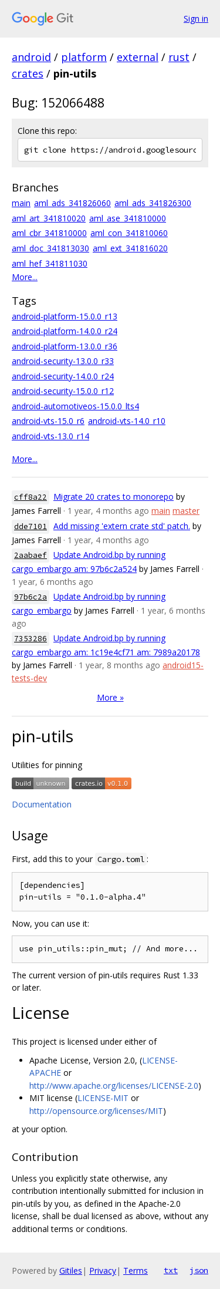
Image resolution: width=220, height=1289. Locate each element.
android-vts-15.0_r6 (48, 420)
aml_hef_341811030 (49, 263)
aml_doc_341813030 (50, 248)
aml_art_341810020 (49, 218)
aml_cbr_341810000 (49, 232)
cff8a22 (30, 497)
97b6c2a (30, 597)
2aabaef (30, 555)
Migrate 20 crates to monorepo (113, 496)
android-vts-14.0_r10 (126, 420)
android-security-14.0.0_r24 (63, 376)
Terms (135, 1270)
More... (25, 276)
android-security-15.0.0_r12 (63, 390)
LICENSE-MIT (102, 1097)
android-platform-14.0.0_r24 (64, 330)
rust (178, 57)
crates (27, 73)
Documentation (42, 804)
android (31, 57)
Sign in (196, 18)
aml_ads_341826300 (152, 202)
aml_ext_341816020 (130, 248)
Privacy (102, 1270)
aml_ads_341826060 (72, 202)
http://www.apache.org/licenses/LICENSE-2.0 (113, 1085)
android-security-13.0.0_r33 (63, 360)
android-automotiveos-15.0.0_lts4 (75, 406)
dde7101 (30, 526)
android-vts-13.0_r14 (50, 436)
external (137, 57)
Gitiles (70, 1270)
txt (171, 1270)
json (198, 1270)
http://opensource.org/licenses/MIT (96, 1110)
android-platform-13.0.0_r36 (64, 346)
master (185, 510)
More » (110, 697)
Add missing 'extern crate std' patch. (121, 525)
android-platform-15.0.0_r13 (64, 316)
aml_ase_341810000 (127, 218)
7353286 (30, 639)
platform (84, 57)
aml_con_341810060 (129, 232)
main (21, 202)
